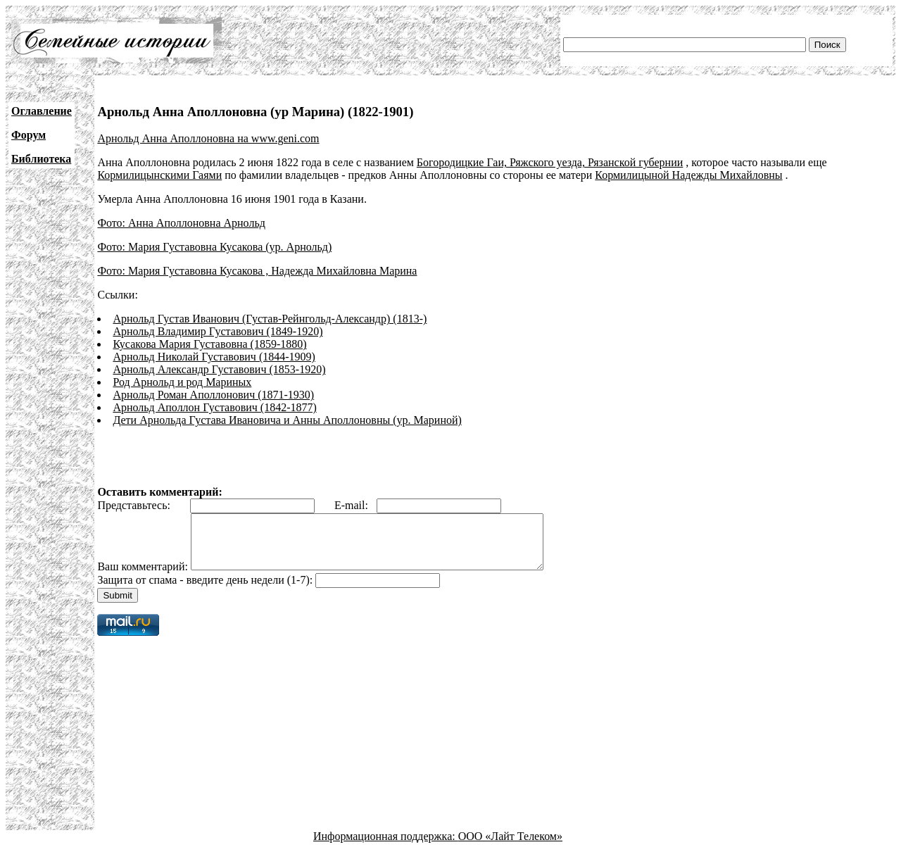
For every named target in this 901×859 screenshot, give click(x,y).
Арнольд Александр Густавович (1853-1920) (219, 369)
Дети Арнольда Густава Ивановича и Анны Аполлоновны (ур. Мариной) (287, 420)
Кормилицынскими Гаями (159, 175)
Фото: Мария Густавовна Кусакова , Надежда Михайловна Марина (257, 271)
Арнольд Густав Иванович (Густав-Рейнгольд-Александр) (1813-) (270, 319)
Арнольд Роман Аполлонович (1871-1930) (213, 395)
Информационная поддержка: (385, 847)
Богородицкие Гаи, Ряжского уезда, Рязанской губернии (550, 162)
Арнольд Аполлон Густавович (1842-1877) (214, 407)
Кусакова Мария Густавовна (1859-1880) (209, 344)
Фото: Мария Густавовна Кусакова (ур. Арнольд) (214, 247)
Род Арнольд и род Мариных (182, 382)
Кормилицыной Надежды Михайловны (688, 175)
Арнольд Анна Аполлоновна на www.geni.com (208, 138)
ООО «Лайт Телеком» (510, 847)
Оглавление (41, 111)
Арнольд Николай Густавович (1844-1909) (214, 357)
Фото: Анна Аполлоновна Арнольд (181, 223)
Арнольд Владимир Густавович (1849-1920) (217, 331)
